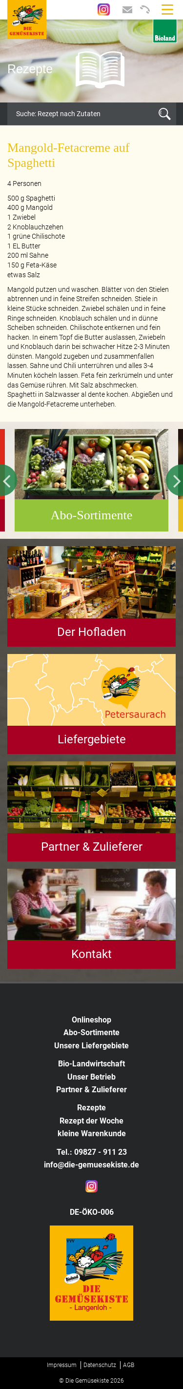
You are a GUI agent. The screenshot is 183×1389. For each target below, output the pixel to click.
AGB (128, 1365)
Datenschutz (99, 1365)
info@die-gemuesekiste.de (91, 1164)
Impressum (62, 1365)
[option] (91, 61)
